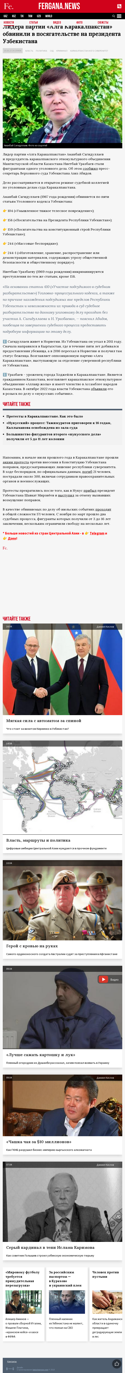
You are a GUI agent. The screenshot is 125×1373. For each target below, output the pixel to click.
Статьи (33, 23)
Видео (57, 23)
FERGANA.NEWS (59, 6)
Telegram (97, 533)
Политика (41, 50)
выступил (66, 495)
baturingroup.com (40, 1370)
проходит (103, 509)
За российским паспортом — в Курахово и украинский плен (65, 1278)
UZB (39, 16)
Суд (52, 50)
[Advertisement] (62, 588)
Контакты (12, 1361)
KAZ (5, 16)
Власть (29, 50)
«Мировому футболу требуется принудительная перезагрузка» (22, 1278)
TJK (22, 16)
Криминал (61, 50)
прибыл (90, 490)
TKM (30, 16)
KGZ (14, 16)
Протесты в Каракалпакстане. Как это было (44, 416)
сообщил (90, 168)
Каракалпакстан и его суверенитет (89, 50)
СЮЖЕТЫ (103, 23)
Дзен (12, 538)
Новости (9, 23)
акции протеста (16, 462)
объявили (99, 389)
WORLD (48, 16)
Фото (79, 23)
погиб (87, 472)
